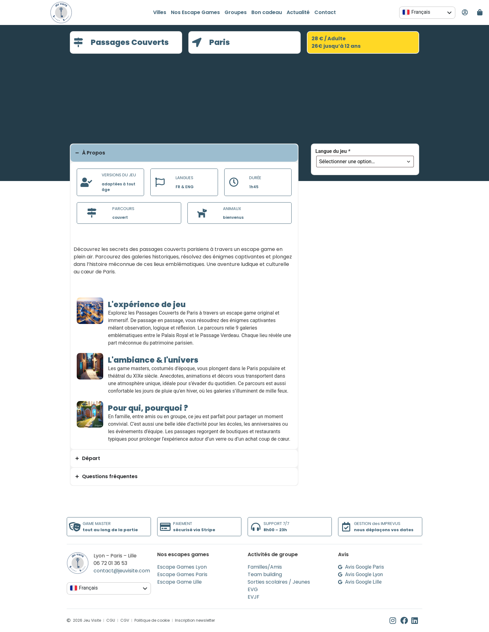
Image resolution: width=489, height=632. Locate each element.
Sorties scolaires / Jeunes (279, 581)
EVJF (253, 596)
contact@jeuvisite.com (122, 570)
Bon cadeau (266, 12)
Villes (159, 12)
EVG (253, 589)
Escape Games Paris (182, 574)
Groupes (236, 12)
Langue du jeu (332, 151)
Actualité (298, 12)
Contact (325, 12)
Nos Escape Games (195, 12)
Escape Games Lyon (182, 567)
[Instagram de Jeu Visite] (395, 620)
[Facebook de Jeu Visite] (405, 620)
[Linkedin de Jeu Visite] (416, 620)
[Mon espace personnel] (465, 12)
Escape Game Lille (179, 581)
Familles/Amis (265, 567)
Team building (265, 574)
